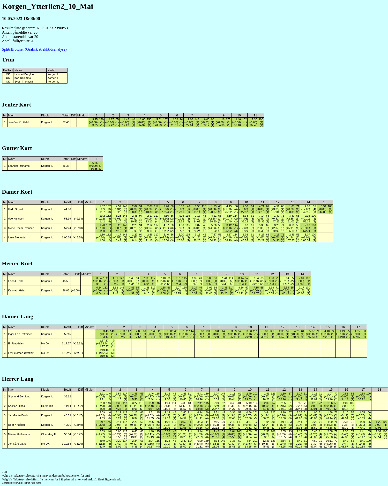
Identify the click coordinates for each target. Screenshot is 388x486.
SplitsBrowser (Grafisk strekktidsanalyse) (34, 49)
